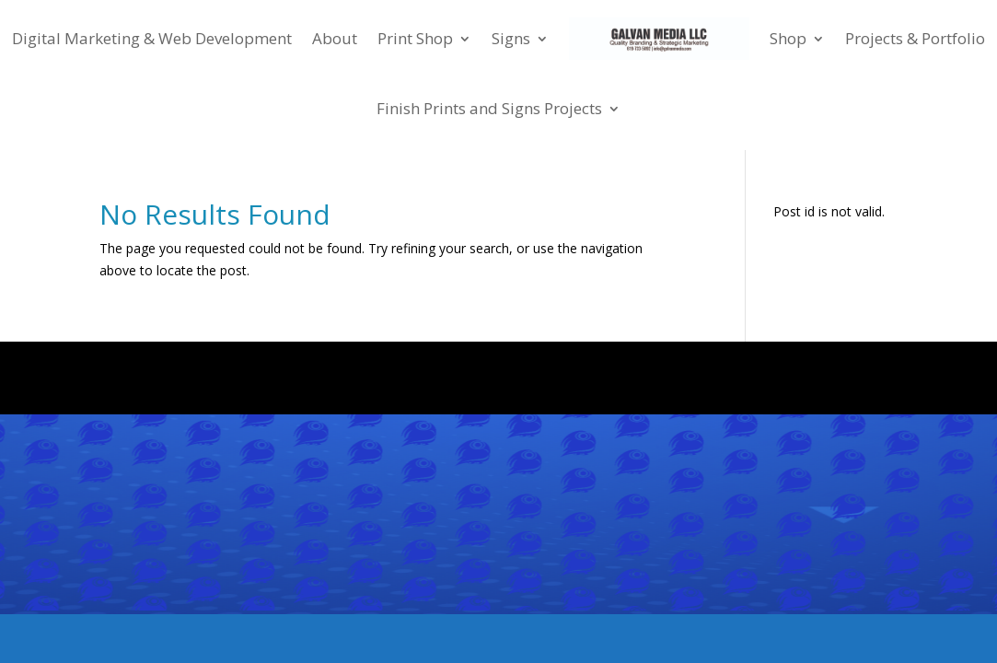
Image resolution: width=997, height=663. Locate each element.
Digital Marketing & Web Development (152, 38)
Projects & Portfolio (915, 38)
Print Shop (415, 38)
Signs (511, 38)
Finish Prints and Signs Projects (489, 108)
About (334, 38)
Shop (788, 38)
